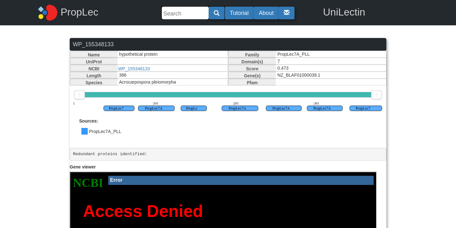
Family (252, 55)
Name (94, 55)
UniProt (94, 62)
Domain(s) (252, 62)
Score (252, 68)
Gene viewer (83, 166)
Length (93, 75)
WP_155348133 (134, 68)
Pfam (252, 82)
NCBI (93, 68)
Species (94, 82)
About (266, 13)
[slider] (79, 94)
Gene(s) (252, 75)
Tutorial (239, 13)
